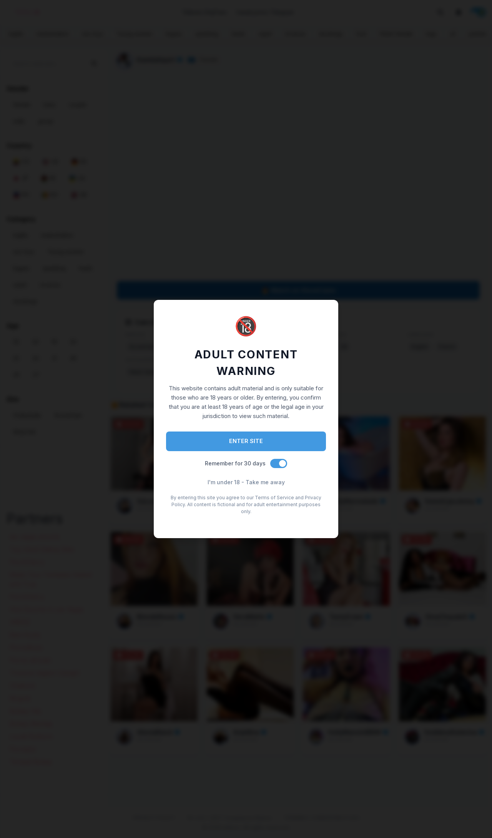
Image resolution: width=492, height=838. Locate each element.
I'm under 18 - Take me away (246, 482)
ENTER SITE (246, 441)
